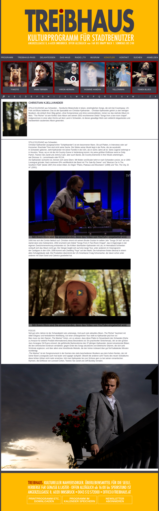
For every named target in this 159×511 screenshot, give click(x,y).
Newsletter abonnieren (115, 500)
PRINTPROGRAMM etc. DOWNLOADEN (44, 500)
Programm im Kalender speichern (79, 500)
